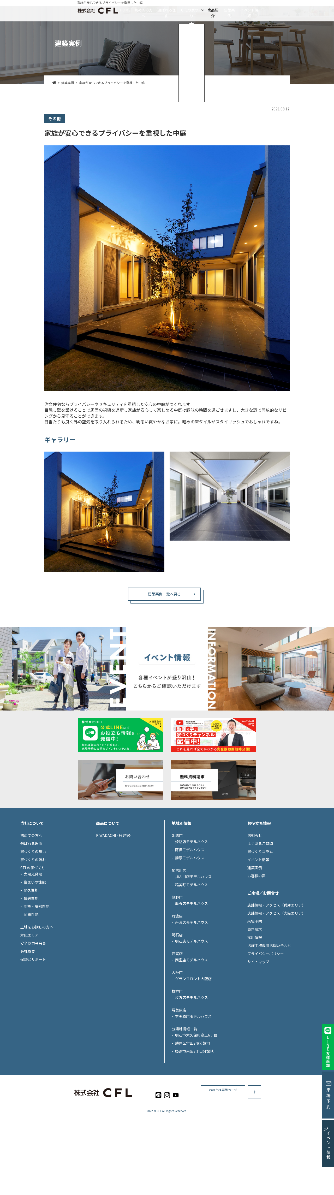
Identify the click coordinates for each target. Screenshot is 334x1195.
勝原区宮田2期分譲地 (192, 1091)
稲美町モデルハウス (191, 932)
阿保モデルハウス (189, 897)
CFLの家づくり (191, 10)
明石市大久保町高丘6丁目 (196, 1083)
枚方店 (177, 1039)
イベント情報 (296, 10)
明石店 (177, 982)
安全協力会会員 (33, 991)
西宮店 (177, 1001)
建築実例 (260, 10)
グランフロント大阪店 (193, 1026)
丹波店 (177, 964)
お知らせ (254, 883)
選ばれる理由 (151, 10)
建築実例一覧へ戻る (164, 593)
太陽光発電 (33, 922)
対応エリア (29, 983)
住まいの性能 (35, 930)
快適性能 (31, 946)
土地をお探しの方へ (36, 975)
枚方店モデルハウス (191, 1045)
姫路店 (177, 883)
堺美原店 (179, 1058)
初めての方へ (111, 10)
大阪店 (177, 1020)
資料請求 (254, 977)
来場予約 (254, 969)
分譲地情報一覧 (184, 1076)
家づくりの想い (33, 899)
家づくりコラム (260, 899)
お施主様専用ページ (271, 1140)
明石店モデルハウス (191, 989)
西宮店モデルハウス (191, 1007)
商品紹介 (228, 10)
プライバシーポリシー (265, 1001)
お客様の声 (256, 923)
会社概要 (27, 999)
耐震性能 (31, 962)
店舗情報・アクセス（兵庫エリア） (276, 953)
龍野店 (177, 945)
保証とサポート (33, 1007)
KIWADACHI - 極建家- (114, 883)
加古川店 (179, 918)
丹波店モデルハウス (191, 970)
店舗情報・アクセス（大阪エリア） (276, 961)
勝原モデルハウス (189, 905)
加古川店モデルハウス (193, 924)
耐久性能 (31, 938)
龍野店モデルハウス (191, 951)
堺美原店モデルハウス (193, 1064)
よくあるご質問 (260, 891)
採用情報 (254, 985)
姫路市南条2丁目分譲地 (194, 1099)
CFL (159, 1159)
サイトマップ (258, 1009)
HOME (78, 10)
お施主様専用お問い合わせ (269, 993)
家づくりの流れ (33, 907)
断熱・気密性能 (36, 954)
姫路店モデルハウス (191, 889)
